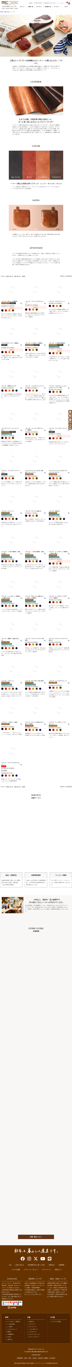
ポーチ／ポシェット (34, 1334)
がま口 (9, 1337)
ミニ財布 (9, 1326)
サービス (56, 6)
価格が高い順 (17, 276)
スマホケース (33, 1331)
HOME (1, 12)
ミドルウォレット (12, 1329)
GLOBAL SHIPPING (38, 3)
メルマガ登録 (16, 1269)
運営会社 (52, 1265)
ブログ (66, 6)
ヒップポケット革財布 (13, 1321)
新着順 (23, 276)
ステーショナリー (34, 1337)
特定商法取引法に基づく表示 (49, 3)
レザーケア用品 (56, 1321)
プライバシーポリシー (31, 1269)
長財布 (9, 1331)
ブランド (22, 6)
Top (10, 1265)
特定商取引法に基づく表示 (36, 1265)
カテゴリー (39, 6)
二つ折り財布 (11, 1324)
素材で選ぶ (7, 12)
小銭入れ (9, 1339)
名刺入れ (31, 1321)
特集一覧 (30, 6)
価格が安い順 (9, 276)
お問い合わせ (19, 1265)
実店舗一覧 (48, 6)
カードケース (33, 1326)
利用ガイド (58, 1269)
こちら (31, 1294)
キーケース (32, 1324)
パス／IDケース (33, 1329)
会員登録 (30, 3)
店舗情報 (61, 1265)
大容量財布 (10, 1334)
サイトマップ (46, 1269)
